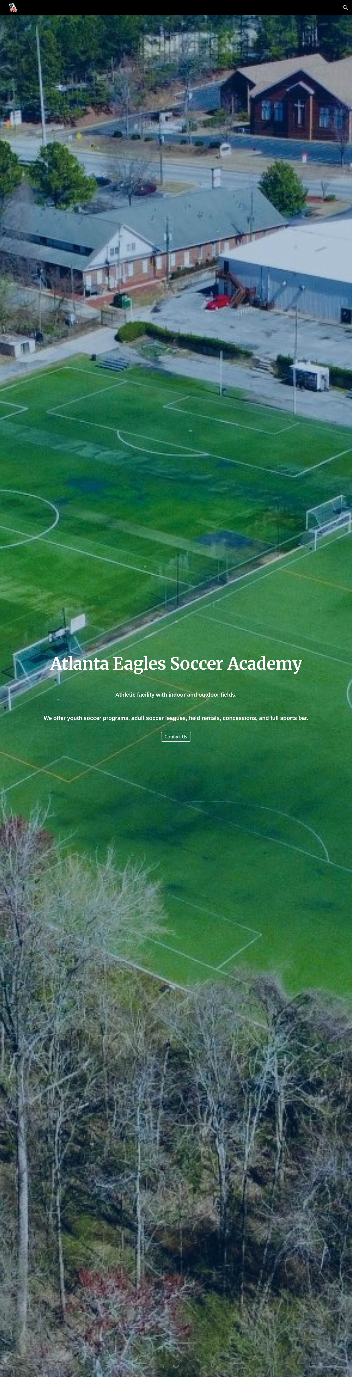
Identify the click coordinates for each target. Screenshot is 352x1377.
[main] (176, 664)
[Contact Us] (176, 736)
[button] (345, 7)
